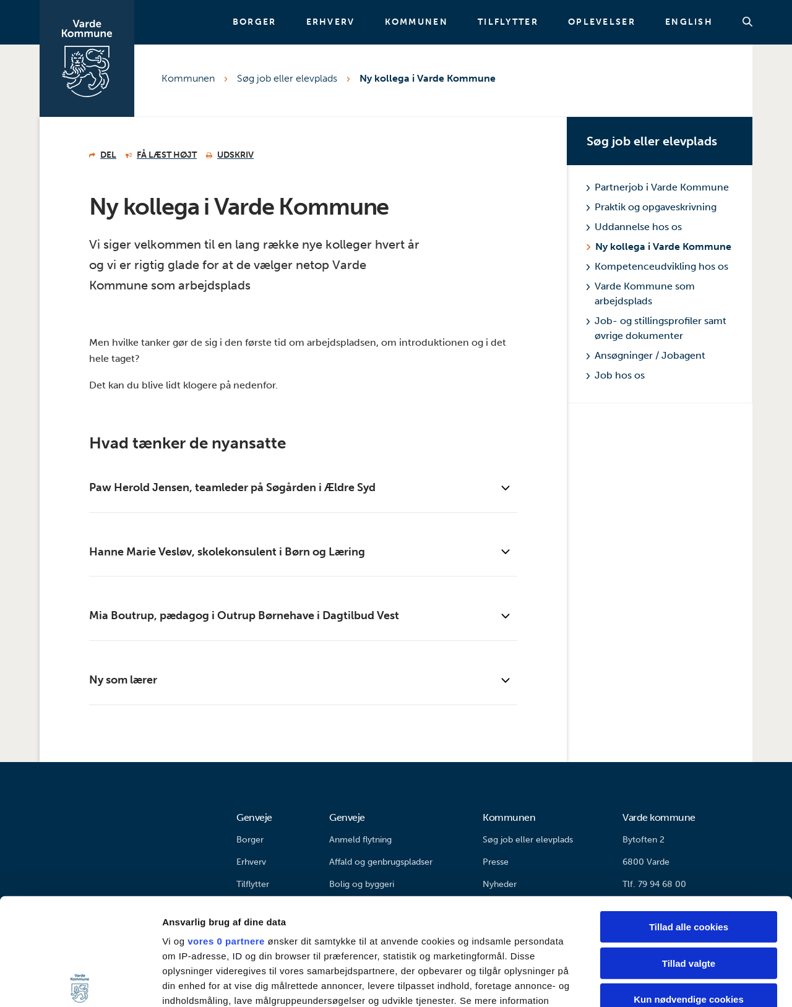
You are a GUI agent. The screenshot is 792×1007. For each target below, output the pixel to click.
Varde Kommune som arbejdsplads (641, 293)
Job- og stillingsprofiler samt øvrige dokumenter (656, 328)
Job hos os (616, 375)
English (689, 22)
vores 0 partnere (226, 830)
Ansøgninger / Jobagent (646, 355)
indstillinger (219, 904)
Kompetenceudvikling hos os (657, 266)
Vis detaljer (643, 982)
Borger (255, 22)
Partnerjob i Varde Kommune (658, 187)
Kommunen (416, 22)
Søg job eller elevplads (287, 78)
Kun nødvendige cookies (689, 888)
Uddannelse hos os (634, 227)
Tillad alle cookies (688, 816)
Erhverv (330, 22)
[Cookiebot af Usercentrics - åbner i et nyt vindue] (80, 983)
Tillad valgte (688, 852)
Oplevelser (601, 22)
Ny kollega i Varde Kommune (427, 78)
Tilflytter (508, 22)
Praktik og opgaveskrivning (652, 207)
